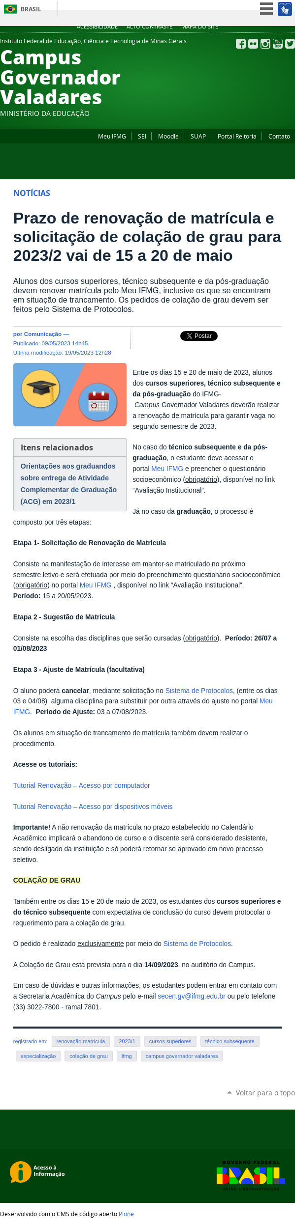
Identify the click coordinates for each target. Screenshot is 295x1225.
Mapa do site (199, 26)
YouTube (278, 44)
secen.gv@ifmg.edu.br (191, 996)
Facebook (241, 44)
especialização (38, 1056)
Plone (126, 1214)
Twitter (290, 44)
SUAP (198, 136)
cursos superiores (170, 1041)
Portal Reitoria (237, 136)
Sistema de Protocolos (199, 691)
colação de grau (88, 1056)
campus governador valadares (182, 1056)
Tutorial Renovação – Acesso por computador (81, 785)
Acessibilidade (97, 26)
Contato (279, 136)
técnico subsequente (230, 1041)
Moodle (168, 136)
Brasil (31, 9)
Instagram (265, 44)
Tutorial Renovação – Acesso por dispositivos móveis (93, 806)
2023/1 (127, 1041)
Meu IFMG (112, 136)
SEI (142, 136)
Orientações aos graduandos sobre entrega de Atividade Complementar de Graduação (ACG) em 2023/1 (69, 483)
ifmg (127, 1056)
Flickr (253, 44)
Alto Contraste (149, 26)
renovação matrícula (81, 1041)
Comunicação (43, 334)
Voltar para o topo (265, 1092)
